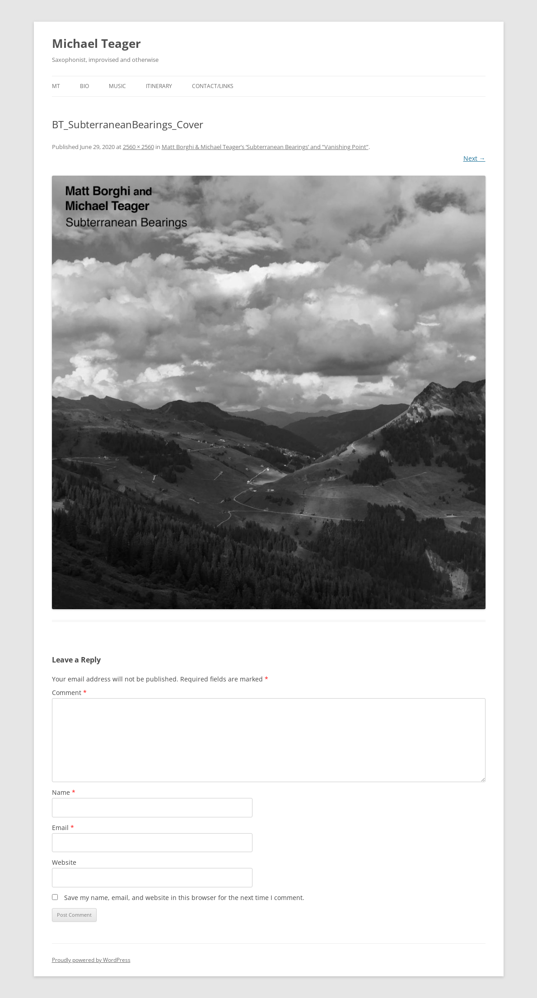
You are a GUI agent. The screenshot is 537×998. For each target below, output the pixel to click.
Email (63, 827)
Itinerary (159, 86)
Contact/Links (212, 86)
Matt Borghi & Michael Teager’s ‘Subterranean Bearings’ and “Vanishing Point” (265, 147)
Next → (474, 158)
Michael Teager (96, 43)
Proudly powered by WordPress (91, 960)
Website (64, 862)
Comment (69, 692)
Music (117, 86)
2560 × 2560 (138, 147)
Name (63, 792)
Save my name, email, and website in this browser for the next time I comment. (184, 897)
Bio (84, 86)
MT (56, 86)
